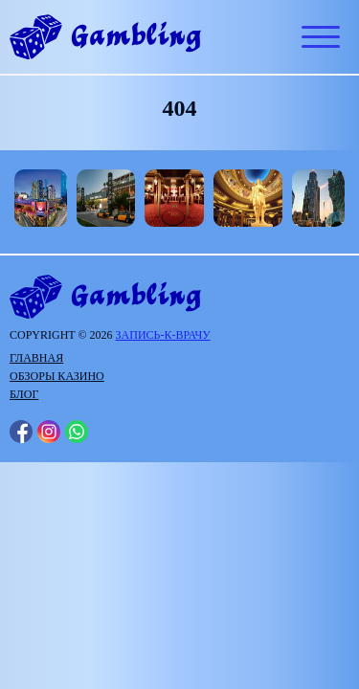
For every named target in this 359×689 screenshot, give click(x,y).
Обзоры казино (57, 376)
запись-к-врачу (163, 335)
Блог (24, 394)
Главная (36, 358)
